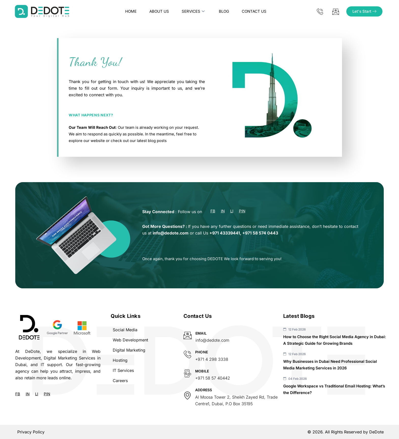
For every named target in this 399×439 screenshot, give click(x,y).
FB (212, 211)
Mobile (202, 371)
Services (193, 11)
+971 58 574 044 (259, 233)
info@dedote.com (171, 233)
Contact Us (254, 11)
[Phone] (187, 354)
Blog (224, 11)
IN (223, 211)
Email (201, 333)
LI (231, 211)
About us (159, 11)
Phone (201, 352)
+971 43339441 (224, 233)
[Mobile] (187, 373)
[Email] (187, 335)
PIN (242, 211)
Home (131, 11)
